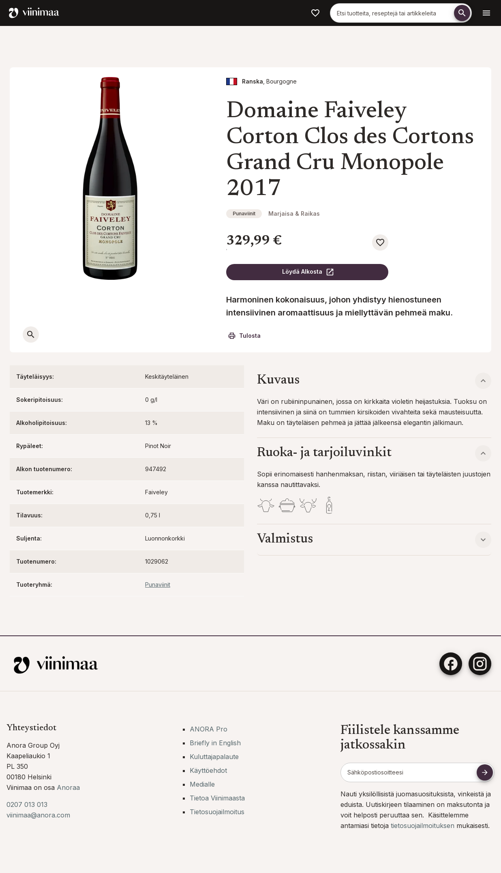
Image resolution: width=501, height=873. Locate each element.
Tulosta (244, 336)
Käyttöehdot (208, 770)
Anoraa (68, 787)
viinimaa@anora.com (38, 815)
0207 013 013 (26, 804)
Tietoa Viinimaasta (217, 798)
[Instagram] (480, 663)
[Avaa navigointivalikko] (486, 13)
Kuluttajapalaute (214, 757)
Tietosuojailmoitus (217, 812)
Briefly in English (215, 743)
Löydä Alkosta (308, 272)
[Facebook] (450, 663)
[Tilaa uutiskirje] (485, 772)
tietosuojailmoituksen (423, 826)
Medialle (202, 784)
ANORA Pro (208, 729)
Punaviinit (244, 213)
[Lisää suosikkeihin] (380, 242)
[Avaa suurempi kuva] (31, 334)
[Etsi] (462, 13)
